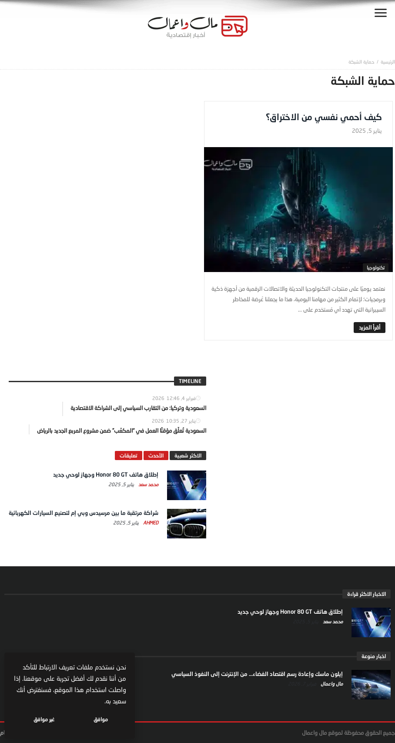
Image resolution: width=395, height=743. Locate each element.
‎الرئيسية (388, 61)
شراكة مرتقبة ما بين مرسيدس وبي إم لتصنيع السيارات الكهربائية (83, 512)
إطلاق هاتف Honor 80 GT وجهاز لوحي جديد (105, 474)
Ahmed (150, 522)
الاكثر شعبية (187, 455)
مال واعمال (331, 683)
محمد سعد (147, 484)
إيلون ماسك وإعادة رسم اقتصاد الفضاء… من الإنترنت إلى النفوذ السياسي (257, 673)
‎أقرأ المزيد (369, 327)
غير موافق (43, 719)
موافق (101, 719)
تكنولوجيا (376, 267)
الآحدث (156, 455)
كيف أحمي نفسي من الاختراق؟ (324, 116)
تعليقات (128, 455)
